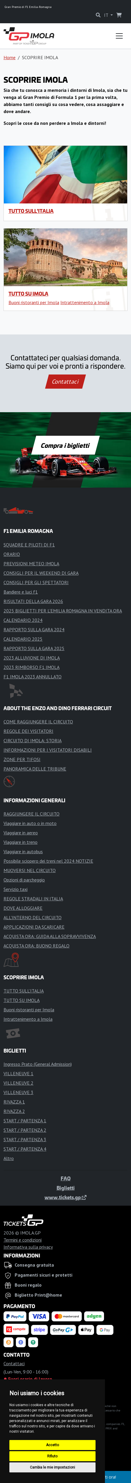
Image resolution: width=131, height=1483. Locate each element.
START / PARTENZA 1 (25, 1121)
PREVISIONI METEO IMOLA (31, 563)
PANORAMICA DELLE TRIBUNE (35, 769)
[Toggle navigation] (119, 36)
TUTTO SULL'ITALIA (31, 210)
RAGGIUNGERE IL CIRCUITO (31, 814)
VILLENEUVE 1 (18, 1073)
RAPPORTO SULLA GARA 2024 (34, 629)
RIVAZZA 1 (14, 1102)
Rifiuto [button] (52, 1456)
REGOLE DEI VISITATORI (28, 731)
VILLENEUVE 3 (18, 1092)
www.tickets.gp (65, 1197)
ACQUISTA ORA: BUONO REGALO (36, 946)
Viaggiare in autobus (23, 851)
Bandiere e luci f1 (21, 592)
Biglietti (66, 1187)
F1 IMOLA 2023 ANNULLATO (33, 677)
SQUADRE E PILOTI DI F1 (29, 545)
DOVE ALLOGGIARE (23, 908)
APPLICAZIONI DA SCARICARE (34, 927)
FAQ (66, 1178)
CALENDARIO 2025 (23, 639)
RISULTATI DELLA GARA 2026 (33, 601)
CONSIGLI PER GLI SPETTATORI (36, 582)
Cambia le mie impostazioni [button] (52, 1467)
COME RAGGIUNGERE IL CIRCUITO (38, 722)
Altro (9, 1158)
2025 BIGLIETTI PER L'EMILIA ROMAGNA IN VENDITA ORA (63, 611)
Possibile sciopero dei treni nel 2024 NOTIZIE (48, 861)
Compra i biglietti (65, 445)
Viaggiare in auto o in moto (30, 823)
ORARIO (12, 554)
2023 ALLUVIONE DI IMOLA (32, 658)
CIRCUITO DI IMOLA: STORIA (33, 740)
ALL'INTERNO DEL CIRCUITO (33, 917)
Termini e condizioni (23, 1240)
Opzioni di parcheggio (24, 880)
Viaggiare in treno (21, 842)
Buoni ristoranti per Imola (33, 302)
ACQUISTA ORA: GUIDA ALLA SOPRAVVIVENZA (50, 936)
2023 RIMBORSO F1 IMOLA (31, 667)
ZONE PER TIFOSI (22, 759)
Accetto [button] (52, 1445)
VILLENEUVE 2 (18, 1083)
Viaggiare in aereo (21, 833)
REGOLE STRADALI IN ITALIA (33, 899)
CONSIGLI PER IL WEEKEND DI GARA (41, 573)
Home (10, 57)
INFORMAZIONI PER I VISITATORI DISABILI (48, 750)
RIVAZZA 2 (14, 1111)
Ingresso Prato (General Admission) (38, 1064)
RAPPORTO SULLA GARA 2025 (34, 648)
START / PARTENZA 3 (25, 1139)
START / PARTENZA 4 (25, 1149)
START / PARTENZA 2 (25, 1130)
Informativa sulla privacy (28, 1247)
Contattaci (65, 381)
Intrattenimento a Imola (84, 302)
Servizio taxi (16, 889)
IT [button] (106, 15)
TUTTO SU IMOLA (28, 293)
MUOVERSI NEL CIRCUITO (30, 870)
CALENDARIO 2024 (23, 620)
